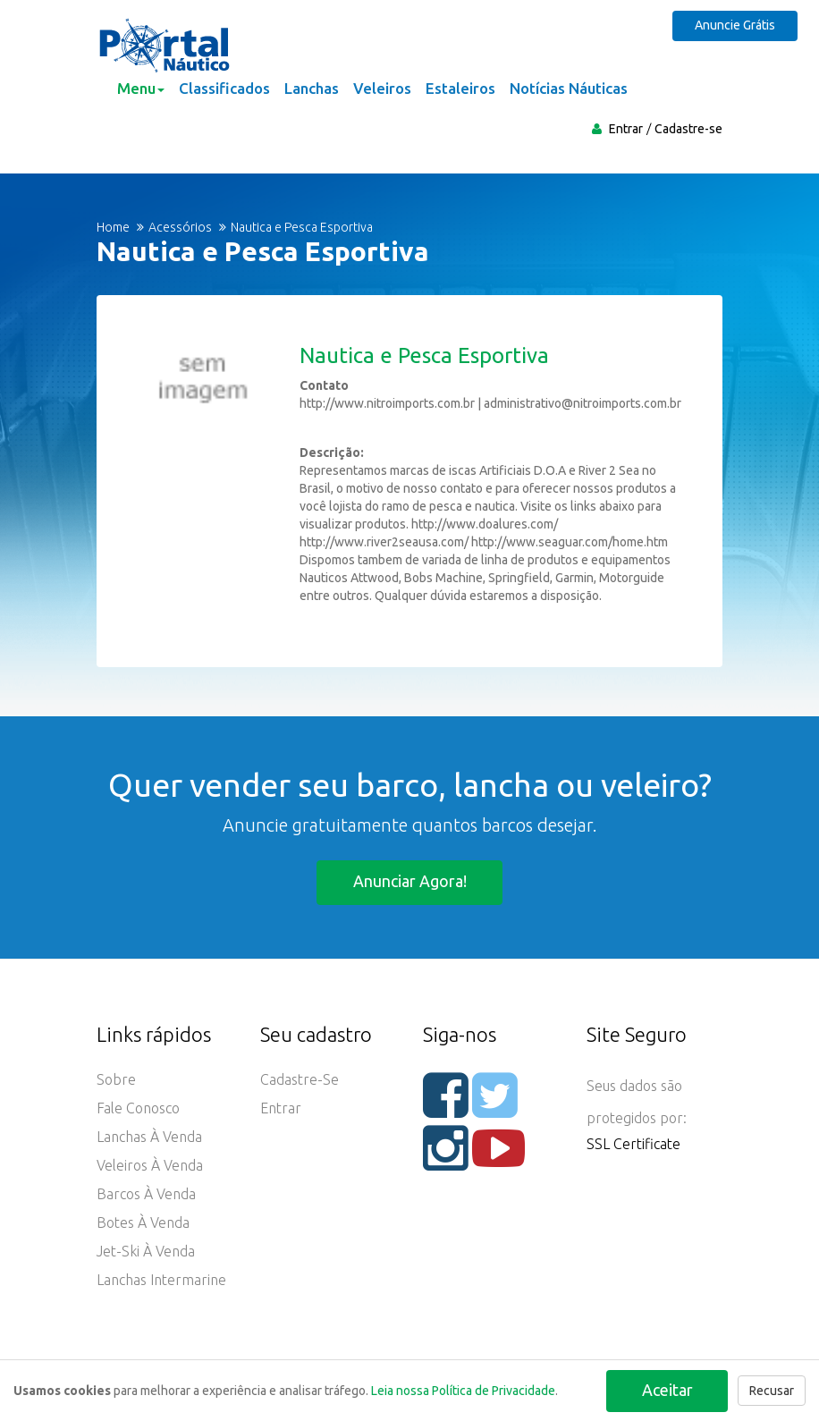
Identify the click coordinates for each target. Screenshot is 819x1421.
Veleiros (382, 88)
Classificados (224, 88)
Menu (141, 88)
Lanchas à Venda (149, 1137)
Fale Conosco (138, 1108)
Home (113, 227)
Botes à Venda (143, 1222)
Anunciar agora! (410, 881)
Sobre (116, 1079)
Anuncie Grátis (737, 25)
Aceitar (666, 1389)
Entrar (626, 129)
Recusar (771, 1390)
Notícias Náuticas (569, 88)
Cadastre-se (688, 129)
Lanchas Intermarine (161, 1280)
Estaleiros (460, 88)
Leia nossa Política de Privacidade (463, 1390)
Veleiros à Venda (150, 1165)
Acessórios (180, 227)
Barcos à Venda (146, 1194)
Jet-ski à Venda (146, 1251)
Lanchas (311, 88)
